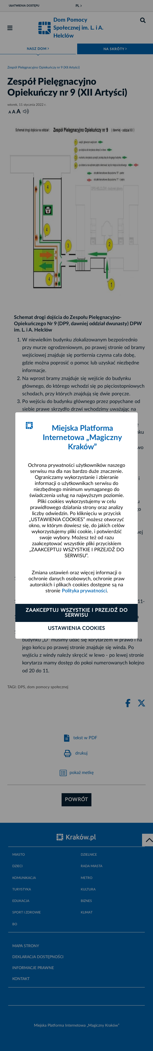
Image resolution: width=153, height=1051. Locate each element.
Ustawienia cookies (76, 628)
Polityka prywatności (84, 591)
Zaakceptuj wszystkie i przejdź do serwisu (77, 613)
